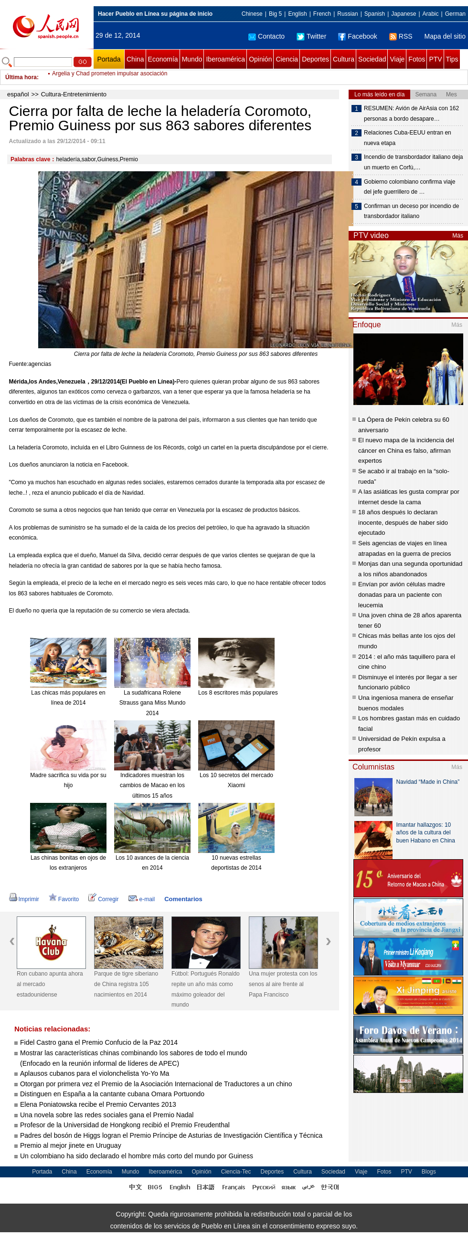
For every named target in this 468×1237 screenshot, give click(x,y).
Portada (108, 59)
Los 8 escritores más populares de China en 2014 (261, 692)
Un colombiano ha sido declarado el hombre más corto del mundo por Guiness (137, 1156)
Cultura (343, 59)
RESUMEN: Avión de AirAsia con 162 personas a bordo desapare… (411, 113)
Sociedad (372, 59)
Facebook (357, 36)
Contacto (266, 36)
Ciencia (287, 59)
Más (457, 235)
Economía (163, 59)
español (18, 94)
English (297, 13)
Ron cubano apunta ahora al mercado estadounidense (50, 984)
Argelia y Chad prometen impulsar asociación (109, 77)
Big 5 (275, 13)
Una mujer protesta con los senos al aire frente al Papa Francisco (283, 984)
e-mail (141, 899)
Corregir (103, 899)
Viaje (397, 59)
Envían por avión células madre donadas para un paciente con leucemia (401, 594)
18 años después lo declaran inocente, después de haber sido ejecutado (403, 522)
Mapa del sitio (445, 36)
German (455, 13)
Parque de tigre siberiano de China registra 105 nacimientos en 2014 (126, 984)
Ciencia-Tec (236, 1171)
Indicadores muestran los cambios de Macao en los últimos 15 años (152, 785)
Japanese (403, 13)
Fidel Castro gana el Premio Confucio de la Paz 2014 (99, 1042)
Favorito (64, 899)
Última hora (21, 77)
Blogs (429, 1171)
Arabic (431, 13)
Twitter (311, 36)
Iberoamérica (225, 59)
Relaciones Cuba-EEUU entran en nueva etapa (407, 137)
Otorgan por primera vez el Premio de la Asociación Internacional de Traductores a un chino (156, 1084)
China (135, 59)
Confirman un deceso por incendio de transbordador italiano (411, 211)
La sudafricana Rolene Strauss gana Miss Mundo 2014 (152, 703)
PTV (435, 59)
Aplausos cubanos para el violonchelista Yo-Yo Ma (94, 1073)
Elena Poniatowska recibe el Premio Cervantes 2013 (98, 1104)
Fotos (416, 59)
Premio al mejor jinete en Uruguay (70, 1145)
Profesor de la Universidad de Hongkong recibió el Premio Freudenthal (125, 1125)
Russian (347, 13)
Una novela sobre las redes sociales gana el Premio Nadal (106, 1115)
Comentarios (183, 899)
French (322, 13)
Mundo (192, 59)
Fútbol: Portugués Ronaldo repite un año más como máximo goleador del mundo (205, 989)
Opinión (260, 59)
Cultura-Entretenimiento (73, 94)
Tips (452, 59)
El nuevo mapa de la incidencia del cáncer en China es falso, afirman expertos (406, 450)
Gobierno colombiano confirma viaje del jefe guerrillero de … (409, 187)
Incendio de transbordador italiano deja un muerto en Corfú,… (413, 162)
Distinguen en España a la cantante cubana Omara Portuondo (112, 1094)
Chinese (252, 13)
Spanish (374, 13)
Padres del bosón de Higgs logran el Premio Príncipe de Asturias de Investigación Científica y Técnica (171, 1135)
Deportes (315, 59)
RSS (401, 36)
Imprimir (24, 899)
